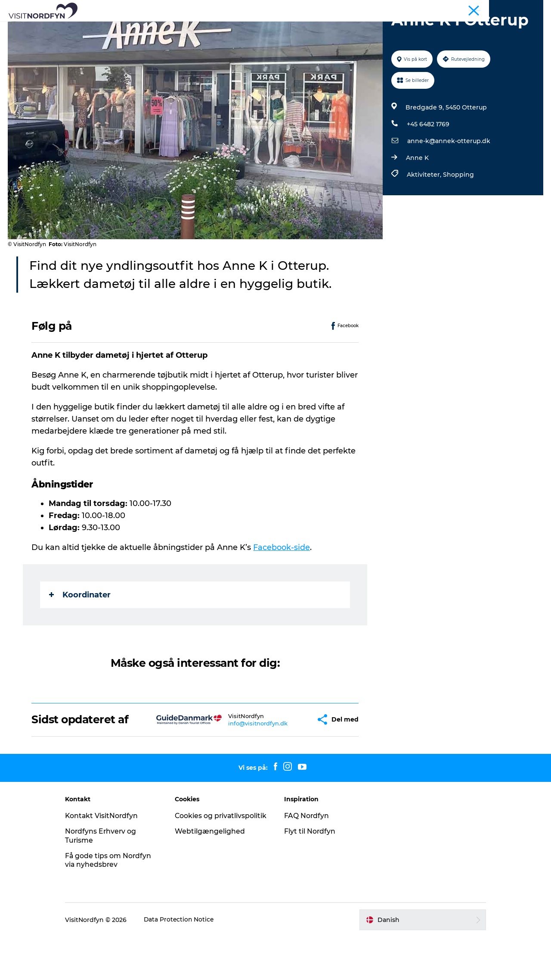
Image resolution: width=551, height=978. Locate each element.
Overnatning (369, 28)
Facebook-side (282, 588)
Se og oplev (117, 28)
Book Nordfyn (313, 28)
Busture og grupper (475, 8)
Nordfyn (431, 8)
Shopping (458, 215)
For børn (263, 28)
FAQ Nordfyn (306, 857)
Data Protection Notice (187, 961)
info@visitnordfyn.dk (237, 764)
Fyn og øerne (525, 8)
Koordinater (80, 636)
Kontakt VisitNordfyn (109, 857)
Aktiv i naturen (172, 28)
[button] (289, 760)
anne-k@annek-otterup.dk (448, 182)
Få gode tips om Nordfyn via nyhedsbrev (115, 901)
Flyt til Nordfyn (310, 872)
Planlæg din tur (427, 28)
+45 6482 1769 (427, 165)
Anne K (417, 199)
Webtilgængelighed (213, 881)
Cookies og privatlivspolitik (204, 861)
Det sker (222, 28)
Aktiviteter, (424, 215)
